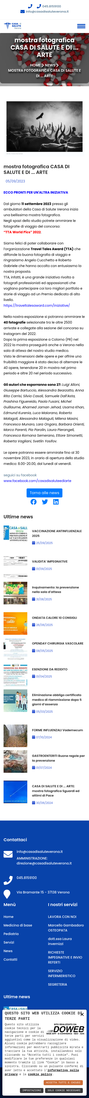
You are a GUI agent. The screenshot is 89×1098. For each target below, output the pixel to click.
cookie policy (40, 1074)
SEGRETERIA (57, 984)
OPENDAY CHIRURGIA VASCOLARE (57, 643)
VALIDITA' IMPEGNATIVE (50, 561)
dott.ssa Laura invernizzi (60, 941)
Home (35, 65)
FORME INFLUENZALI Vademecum (57, 730)
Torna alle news (44, 493)
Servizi (9, 942)
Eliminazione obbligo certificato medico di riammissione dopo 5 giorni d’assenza (57, 700)
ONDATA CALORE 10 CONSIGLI (54, 618)
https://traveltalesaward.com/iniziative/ (37, 305)
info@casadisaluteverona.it (44, 11)
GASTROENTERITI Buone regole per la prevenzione (58, 758)
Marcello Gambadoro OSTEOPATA (66, 928)
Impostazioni (31, 1090)
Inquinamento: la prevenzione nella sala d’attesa (55, 589)
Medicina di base (18, 925)
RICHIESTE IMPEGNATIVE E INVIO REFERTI (65, 957)
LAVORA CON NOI (62, 916)
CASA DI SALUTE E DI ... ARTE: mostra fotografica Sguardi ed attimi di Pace (56, 791)
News (50, 65)
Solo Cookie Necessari (63, 1090)
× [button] (82, 1015)
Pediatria (11, 933)
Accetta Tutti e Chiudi (63, 1082)
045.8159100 (49, 6)
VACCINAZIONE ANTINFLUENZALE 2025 (57, 533)
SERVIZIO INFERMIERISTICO (61, 973)
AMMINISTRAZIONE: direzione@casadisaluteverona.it (44, 861)
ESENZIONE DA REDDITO (49, 669)
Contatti (10, 959)
